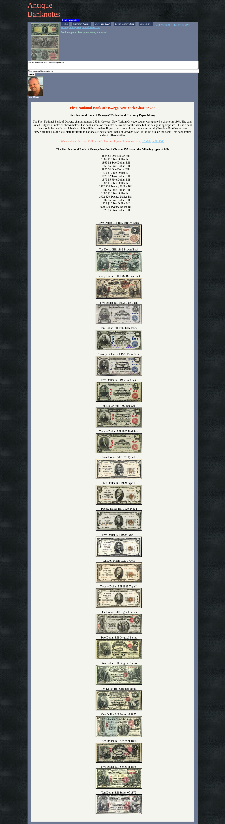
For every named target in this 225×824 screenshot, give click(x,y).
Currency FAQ (102, 24)
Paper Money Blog (124, 24)
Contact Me (146, 24)
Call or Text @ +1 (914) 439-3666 (173, 24)
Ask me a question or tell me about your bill (113, 65)
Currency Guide (81, 24)
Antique (40, 5)
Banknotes (44, 14)
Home (65, 24)
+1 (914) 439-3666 (153, 141)
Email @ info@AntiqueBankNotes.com (80, 27)
